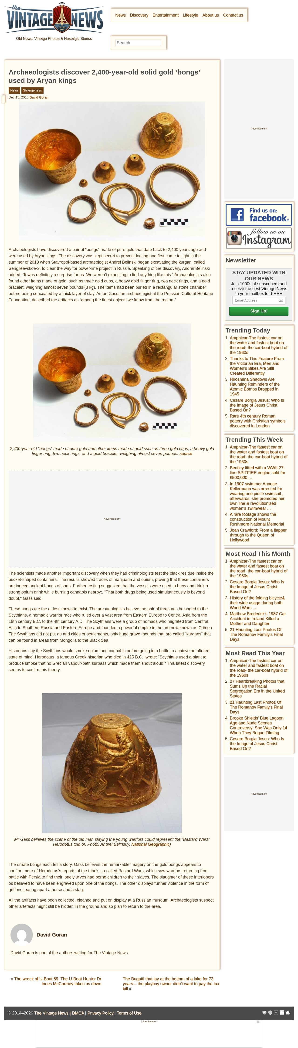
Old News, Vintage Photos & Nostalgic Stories (54, 39)
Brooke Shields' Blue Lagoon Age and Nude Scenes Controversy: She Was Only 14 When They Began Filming (258, 725)
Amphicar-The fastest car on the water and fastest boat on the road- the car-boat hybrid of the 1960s (258, 345)
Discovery (139, 15)
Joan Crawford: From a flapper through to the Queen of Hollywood (258, 535)
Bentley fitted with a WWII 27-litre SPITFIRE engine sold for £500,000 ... (257, 472)
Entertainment (165, 15)
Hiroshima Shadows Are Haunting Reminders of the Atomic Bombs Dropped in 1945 (255, 386)
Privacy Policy (100, 1013)
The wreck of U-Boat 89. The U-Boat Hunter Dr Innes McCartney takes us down (57, 981)
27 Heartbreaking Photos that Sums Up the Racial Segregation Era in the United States (257, 688)
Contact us (233, 15)
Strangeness (32, 90)
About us (210, 15)
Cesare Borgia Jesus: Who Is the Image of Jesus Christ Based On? (257, 405)
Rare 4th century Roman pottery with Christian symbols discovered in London (257, 421)
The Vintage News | (53, 1013)
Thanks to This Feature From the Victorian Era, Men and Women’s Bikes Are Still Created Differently (257, 366)
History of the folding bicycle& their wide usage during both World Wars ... (257, 603)
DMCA (78, 1013)
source (185, 453)
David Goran (39, 97)
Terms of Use (129, 1013)
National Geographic (150, 844)
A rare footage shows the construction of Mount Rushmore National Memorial (257, 519)
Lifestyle (190, 15)
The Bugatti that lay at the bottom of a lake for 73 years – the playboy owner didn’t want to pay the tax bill (171, 984)
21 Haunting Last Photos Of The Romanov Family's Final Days (256, 634)
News (120, 15)
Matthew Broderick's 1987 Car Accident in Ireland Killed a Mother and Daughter (258, 618)
